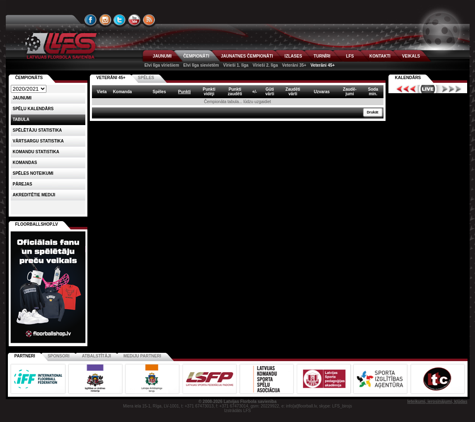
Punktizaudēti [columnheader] (235, 91)
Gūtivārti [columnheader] (269, 91)
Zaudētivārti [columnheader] (292, 91)
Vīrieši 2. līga (265, 65)
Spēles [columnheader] (159, 91)
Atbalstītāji (96, 356)
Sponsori (59, 356)
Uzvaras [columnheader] (322, 91)
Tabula (21, 119)
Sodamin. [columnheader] (373, 91)
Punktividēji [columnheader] (209, 91)
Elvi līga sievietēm (201, 65)
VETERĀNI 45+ (110, 77)
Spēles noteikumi (33, 173)
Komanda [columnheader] (122, 91)
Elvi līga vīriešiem (162, 65)
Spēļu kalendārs (33, 108)
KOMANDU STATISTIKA (36, 152)
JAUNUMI (162, 56)
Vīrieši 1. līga (235, 65)
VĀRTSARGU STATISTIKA (38, 141)
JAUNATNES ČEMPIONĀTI (247, 56)
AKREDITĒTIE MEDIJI (34, 195)
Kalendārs (408, 77)
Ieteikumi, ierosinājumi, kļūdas (437, 401)
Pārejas (22, 184)
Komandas (25, 162)
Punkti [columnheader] (184, 91)
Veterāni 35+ (294, 65)
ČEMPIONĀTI (196, 56)
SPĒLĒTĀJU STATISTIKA (37, 130)
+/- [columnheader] (254, 91)
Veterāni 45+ (323, 65)
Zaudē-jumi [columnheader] (350, 91)
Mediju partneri (142, 356)
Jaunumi (22, 98)
